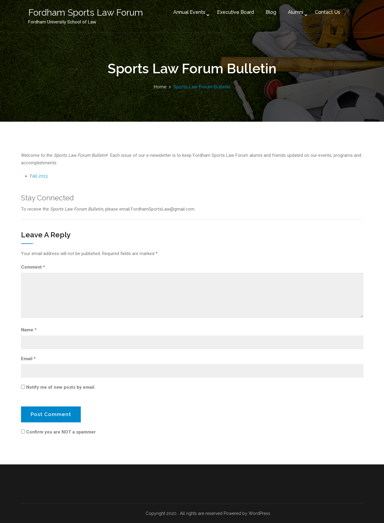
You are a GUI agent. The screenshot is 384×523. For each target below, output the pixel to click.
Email (28, 358)
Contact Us (325, 11)
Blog (269, 11)
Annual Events (187, 11)
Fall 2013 (39, 176)
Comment (33, 267)
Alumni (293, 11)
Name (29, 330)
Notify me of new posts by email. (60, 387)
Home (160, 87)
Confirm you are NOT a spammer (58, 432)
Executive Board (233, 11)
